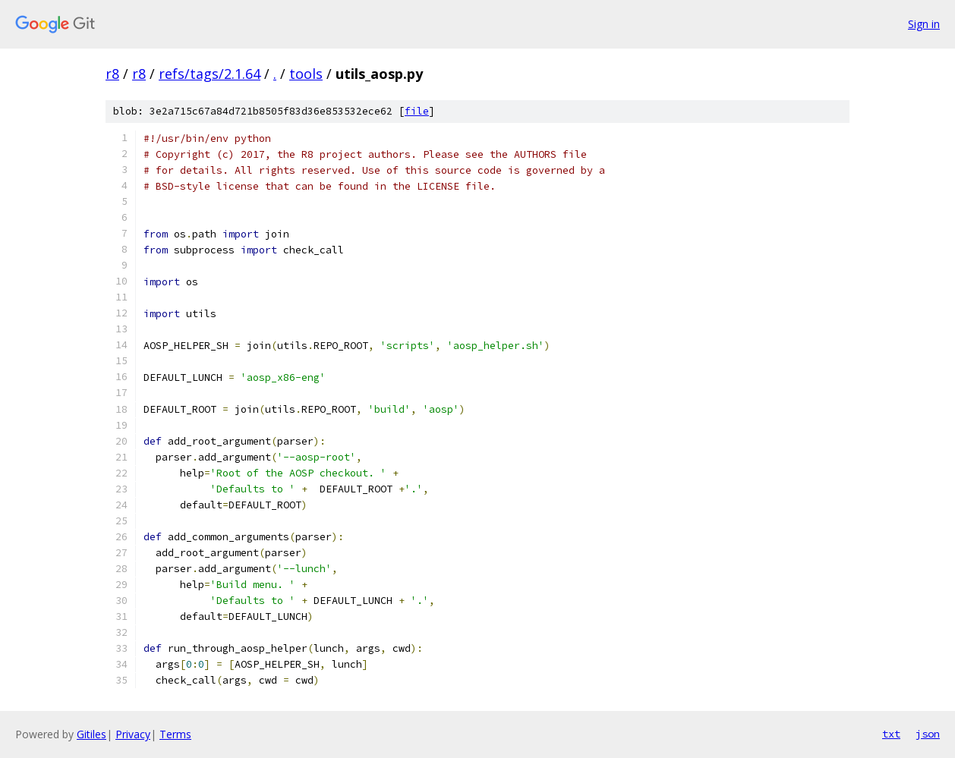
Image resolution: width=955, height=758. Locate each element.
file (417, 111)
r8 (112, 73)
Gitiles (91, 734)
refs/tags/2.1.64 (209, 73)
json (928, 734)
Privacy (132, 734)
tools (306, 73)
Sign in (924, 24)
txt (891, 734)
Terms (175, 734)
